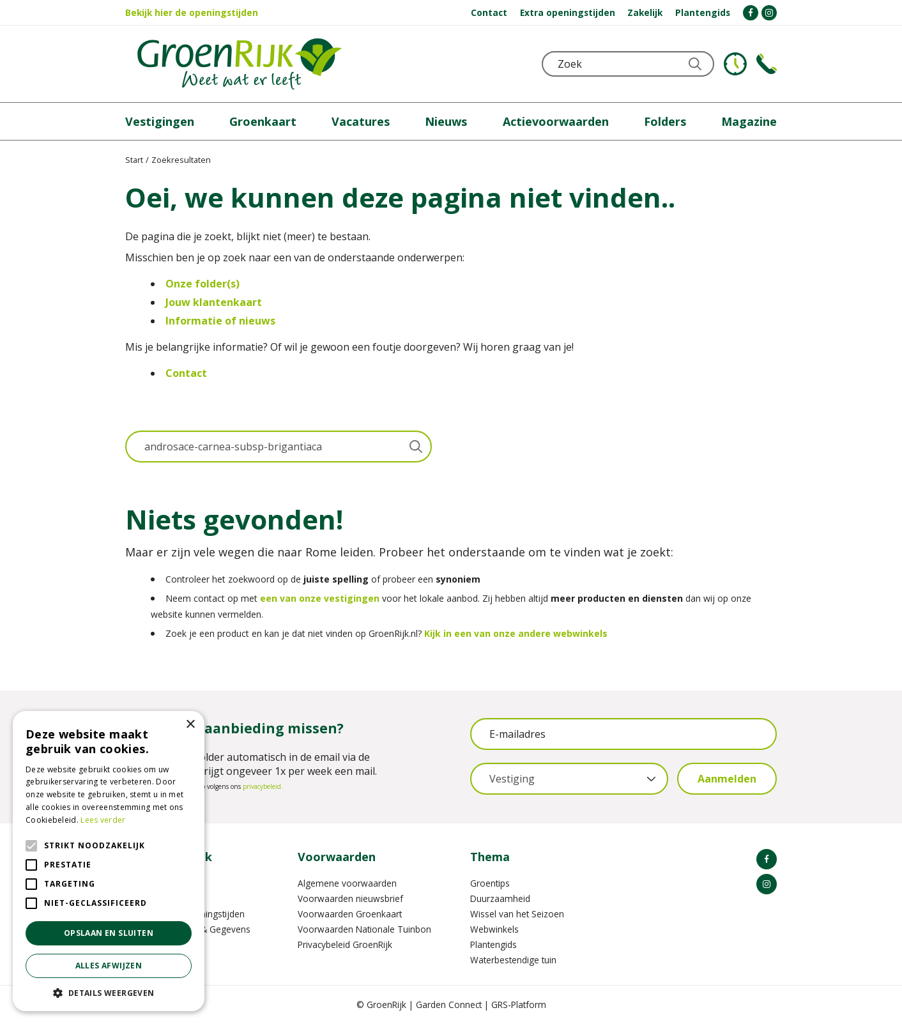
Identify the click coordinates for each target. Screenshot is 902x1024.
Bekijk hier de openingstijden (191, 12)
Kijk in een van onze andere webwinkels (516, 633)
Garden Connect (449, 1004)
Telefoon (766, 64)
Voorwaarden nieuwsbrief (350, 898)
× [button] (190, 725)
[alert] (108, 861)
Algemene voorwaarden (347, 883)
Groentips (490, 883)
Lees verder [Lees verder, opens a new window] (102, 819)
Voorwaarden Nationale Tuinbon (364, 929)
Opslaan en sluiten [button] (108, 933)
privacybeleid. (263, 786)
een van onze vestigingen (319, 598)
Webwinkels (494, 929)
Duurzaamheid (500, 898)
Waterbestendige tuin (513, 960)
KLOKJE (735, 64)
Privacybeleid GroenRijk (345, 944)
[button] (109, 992)
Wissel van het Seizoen (517, 914)
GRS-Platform (518, 1004)
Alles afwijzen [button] (108, 965)
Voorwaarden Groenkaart (350, 914)
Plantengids (493, 944)
